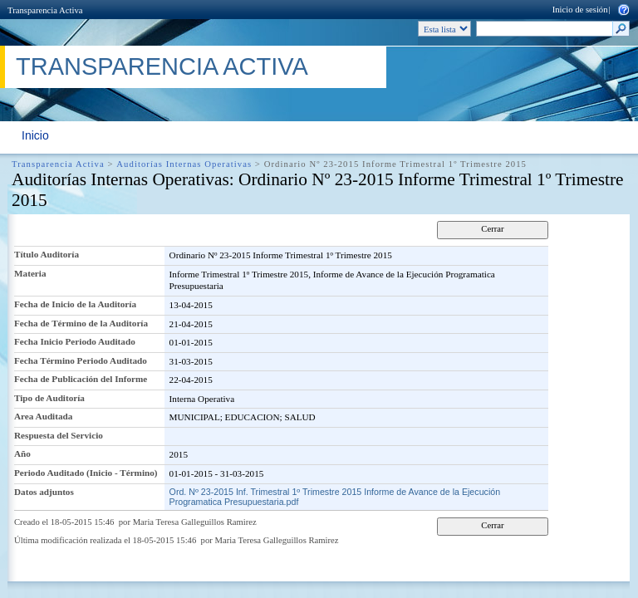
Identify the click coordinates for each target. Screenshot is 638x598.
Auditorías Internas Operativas (184, 164)
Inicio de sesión (580, 9)
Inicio (35, 135)
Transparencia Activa (44, 10)
